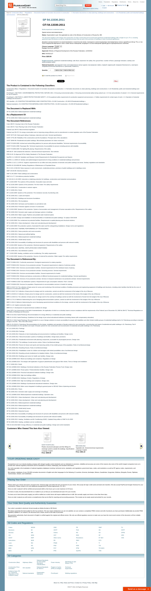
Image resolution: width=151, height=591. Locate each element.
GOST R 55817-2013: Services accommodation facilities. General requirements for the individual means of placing (40, 268)
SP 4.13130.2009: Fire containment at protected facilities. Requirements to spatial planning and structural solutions (41, 220)
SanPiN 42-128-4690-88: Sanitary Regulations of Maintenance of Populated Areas (31, 165)
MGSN (33, 527)
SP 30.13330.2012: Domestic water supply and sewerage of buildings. (27, 391)
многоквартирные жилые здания (77, 65)
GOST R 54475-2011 (48, 445)
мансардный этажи (60, 65)
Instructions (11, 540)
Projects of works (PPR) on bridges (56, 567)
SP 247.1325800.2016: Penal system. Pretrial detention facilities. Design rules (30, 370)
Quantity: (45, 70)
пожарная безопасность (123, 65)
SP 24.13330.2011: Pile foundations (17, 201)
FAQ (61, 582)
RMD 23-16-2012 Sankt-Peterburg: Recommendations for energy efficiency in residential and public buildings (39, 314)
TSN (100, 550)
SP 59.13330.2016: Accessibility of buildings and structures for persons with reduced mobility (34, 416)
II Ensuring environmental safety (63, 93)
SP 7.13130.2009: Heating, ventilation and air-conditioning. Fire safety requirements (31, 253)
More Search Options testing (90, 8)
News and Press (69, 582)
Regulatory (115, 2)
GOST (10, 537)
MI (32, 530)
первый (104, 65)
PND (55, 545)
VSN (122, 537)
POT (55, 548)
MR (32, 532)
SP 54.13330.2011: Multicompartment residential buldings (24, 237)
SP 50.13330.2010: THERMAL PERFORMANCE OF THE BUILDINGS (27, 228)
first (94, 60)
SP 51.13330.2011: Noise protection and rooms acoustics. (24, 231)
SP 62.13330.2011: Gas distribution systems (20, 250)
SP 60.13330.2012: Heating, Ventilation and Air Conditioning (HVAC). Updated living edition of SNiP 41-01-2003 (40, 419)
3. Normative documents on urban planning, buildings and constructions (92, 12)
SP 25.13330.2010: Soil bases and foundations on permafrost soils (26, 204)
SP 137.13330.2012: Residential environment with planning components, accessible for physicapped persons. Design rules (43, 339)
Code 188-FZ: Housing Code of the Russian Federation (23, 124)
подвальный (111, 65)
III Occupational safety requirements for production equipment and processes (70, 97)
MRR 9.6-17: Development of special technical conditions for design (27, 307)
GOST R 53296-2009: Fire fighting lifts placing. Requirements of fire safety (29, 149)
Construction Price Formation (13, 567)
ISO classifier (11, 101)
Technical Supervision (68, 567)
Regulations (28, 12)
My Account (111, 5)
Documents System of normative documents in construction (51, 12)
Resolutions (79, 537)
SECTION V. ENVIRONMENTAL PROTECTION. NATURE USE (34, 93)
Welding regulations (71, 573)
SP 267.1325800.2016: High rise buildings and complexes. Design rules (28, 380)
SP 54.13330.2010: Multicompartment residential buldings (24, 118)
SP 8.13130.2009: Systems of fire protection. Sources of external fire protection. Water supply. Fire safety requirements (42, 256)
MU (32, 543)
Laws (10, 543)
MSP (32, 537)
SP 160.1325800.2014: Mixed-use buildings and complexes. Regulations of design (31, 358)
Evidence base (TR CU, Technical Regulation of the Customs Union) (14, 573)
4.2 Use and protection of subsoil (116, 93)
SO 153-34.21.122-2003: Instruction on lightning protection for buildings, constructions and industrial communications (41, 179)
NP (32, 550)
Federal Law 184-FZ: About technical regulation (21, 129)
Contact (142, 2)
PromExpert (10, 93)
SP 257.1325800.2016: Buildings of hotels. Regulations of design (26, 378)
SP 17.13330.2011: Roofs (14, 190)
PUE (77, 530)
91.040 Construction (58, 101)
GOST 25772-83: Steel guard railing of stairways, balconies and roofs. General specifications (34, 135)
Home (100, 2)
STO (100, 540)
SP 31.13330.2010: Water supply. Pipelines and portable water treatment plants (30, 215)
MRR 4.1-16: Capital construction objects (19, 305)
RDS (77, 535)
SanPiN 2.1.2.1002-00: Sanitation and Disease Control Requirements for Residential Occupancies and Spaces (39, 157)
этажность (75, 66)
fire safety (89, 60)
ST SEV (101, 537)
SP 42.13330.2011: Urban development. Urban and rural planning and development (31, 223)
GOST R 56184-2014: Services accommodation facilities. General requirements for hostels (33, 273)
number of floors (109, 60)
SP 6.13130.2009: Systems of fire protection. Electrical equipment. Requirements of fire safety (34, 245)
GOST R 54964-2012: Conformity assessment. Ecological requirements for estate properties (34, 262)
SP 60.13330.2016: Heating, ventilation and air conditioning (24, 422)
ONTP (55, 530)
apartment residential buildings (63, 60)
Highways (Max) (27, 562)
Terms (129, 2)
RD (77, 532)
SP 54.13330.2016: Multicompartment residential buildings (24, 111)
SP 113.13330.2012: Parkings (15, 328)
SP (99, 535)
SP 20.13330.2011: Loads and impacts (18, 195)
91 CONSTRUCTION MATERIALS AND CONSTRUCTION (33, 101)
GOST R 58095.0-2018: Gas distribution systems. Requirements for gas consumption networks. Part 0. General (40, 281)
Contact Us (78, 582)
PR (77, 527)
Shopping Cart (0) (121, 5)
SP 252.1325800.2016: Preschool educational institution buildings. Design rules (30, 372)
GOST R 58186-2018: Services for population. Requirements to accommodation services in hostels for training (39, 284)
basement (83, 60)
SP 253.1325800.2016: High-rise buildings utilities (21, 375)
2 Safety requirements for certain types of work (108, 97)
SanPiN (78, 550)
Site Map (94, 582)
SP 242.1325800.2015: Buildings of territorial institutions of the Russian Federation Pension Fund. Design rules (39, 367)
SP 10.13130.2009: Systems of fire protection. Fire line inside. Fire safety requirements (32, 184)
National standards (12, 104)
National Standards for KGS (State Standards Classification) (42, 562)
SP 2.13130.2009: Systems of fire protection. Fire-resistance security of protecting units (32, 193)
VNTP (123, 530)
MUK (32, 540)
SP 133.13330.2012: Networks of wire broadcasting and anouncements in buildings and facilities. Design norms (40, 334)
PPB (55, 550)
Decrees (10, 532)
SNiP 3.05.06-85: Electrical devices (17, 170)
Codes (10, 527)
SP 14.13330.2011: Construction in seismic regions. (22, 187)
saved (104, 7)
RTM (77, 548)
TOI (100, 545)
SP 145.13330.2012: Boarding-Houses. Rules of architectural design (27, 347)
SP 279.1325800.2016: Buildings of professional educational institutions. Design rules (32, 383)
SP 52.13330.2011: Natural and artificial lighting (21, 234)
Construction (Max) (17, 12)
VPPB (123, 532)
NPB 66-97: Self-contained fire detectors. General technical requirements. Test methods (33, 151)
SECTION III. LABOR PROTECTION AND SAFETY (30, 97)
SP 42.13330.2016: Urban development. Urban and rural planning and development (31, 400)
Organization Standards (40, 573)
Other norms (57, 537)
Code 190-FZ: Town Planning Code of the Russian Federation (25, 127)
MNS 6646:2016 (81, 446)
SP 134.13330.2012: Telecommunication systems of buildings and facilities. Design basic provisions (36, 336)
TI (99, 543)
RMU (77, 540)
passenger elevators (120, 60)
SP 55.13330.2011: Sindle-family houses (19, 239)
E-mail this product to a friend (53, 75)
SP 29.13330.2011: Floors (14, 389)
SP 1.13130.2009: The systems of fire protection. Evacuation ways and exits (29, 182)
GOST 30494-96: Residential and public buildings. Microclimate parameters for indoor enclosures (35, 140)
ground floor (99, 60)
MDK (9, 548)
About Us (135, 2)
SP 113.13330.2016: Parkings (15, 331)
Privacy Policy (87, 582)
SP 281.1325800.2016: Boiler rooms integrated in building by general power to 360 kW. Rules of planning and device (41, 386)
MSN (32, 535)
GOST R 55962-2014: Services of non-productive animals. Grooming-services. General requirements (37, 270)
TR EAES (101, 548)
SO (100, 532)
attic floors (76, 60)
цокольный (68, 66)
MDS (9, 550)
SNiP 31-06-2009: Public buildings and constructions (22, 173)
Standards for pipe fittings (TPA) (70, 562)
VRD (122, 535)
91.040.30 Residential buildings (75, 101)
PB (54, 540)
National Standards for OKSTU (42, 567)
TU (122, 527)
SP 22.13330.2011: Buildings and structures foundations (23, 198)
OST (55, 535)
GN (9, 535)
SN (100, 530)
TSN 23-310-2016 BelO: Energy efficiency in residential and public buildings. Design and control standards (38, 425)
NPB (32, 548)
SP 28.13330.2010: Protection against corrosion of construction (25, 206)
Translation (107, 2)
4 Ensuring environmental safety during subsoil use (90, 93)
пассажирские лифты (94, 65)
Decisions (11, 530)
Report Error (71, 75)
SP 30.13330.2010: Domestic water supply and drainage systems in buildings (29, 212)
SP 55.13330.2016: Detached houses (18, 411)
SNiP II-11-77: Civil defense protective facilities (20, 176)
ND (32, 545)
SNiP (100, 527)
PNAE (55, 543)
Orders (56, 532)
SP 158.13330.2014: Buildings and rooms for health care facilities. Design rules (30, 356)
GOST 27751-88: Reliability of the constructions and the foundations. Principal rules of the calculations (37, 138)
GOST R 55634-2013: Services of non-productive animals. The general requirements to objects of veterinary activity (41, 265)
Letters (10, 545)
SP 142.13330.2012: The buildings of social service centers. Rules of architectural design (33, 342)
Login (103, 5)
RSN (77, 545)
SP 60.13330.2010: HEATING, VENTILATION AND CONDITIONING (27, 248)
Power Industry (55, 562)
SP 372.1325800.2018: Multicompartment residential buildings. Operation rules (30, 394)
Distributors (123, 2)
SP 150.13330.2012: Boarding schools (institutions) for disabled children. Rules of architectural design (37, 353)
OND (55, 527)
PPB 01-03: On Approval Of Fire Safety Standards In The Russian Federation (29, 154)
